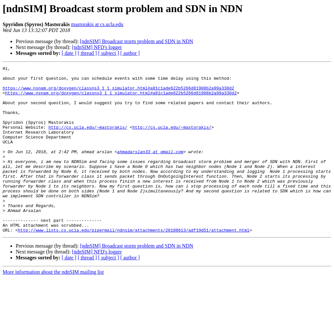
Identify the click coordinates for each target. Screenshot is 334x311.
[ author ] (130, 53)
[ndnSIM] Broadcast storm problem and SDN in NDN (136, 41)
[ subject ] (108, 53)
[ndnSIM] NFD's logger (97, 47)
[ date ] (69, 53)
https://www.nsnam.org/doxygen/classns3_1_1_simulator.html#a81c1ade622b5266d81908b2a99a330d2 (118, 93)
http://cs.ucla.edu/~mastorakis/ (87, 140)
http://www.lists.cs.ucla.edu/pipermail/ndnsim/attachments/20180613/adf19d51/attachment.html (134, 263)
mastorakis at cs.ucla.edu (97, 24)
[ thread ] (87, 53)
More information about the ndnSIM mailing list (53, 305)
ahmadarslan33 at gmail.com (150, 169)
